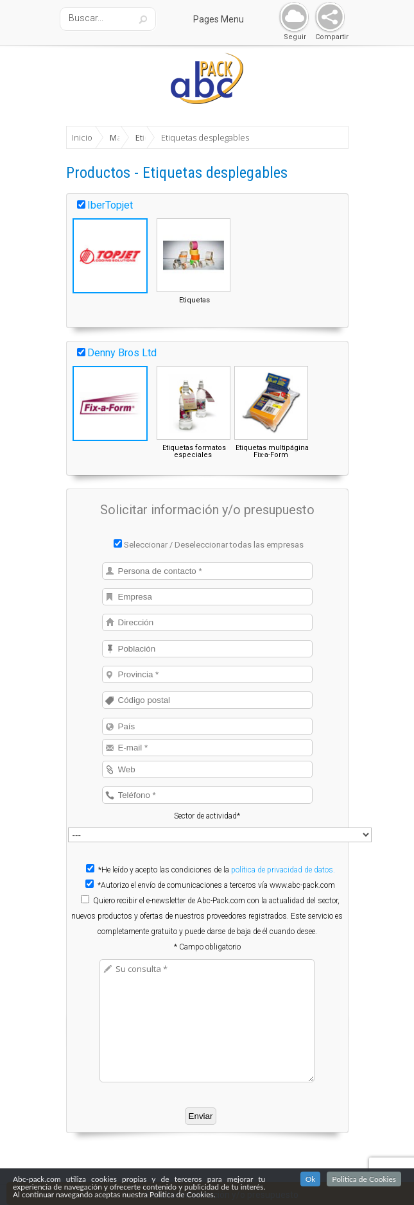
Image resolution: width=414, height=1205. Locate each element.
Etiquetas (194, 300)
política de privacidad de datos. (283, 869)
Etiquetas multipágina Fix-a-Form (272, 451)
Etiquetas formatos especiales (194, 451)
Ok (311, 1179)
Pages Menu (226, 19)
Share (327, 17)
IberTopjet (110, 205)
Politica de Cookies (364, 1179)
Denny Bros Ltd (122, 353)
